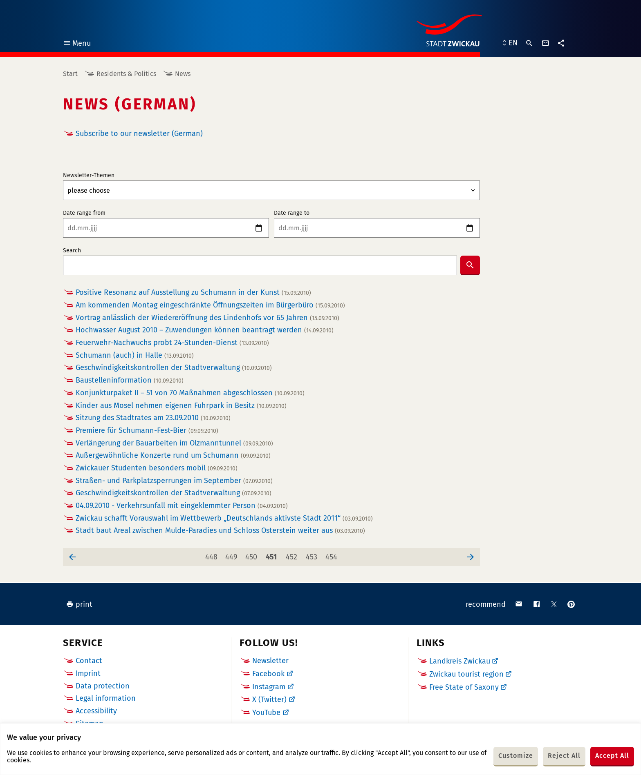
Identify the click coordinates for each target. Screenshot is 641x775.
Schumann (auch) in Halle (135, 355)
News (183, 74)
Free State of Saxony (464, 687)
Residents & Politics (126, 74)
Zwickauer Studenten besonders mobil (157, 468)
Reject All (564, 755)
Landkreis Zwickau (459, 661)
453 (312, 554)
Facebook (268, 673)
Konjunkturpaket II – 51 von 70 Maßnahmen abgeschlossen (190, 393)
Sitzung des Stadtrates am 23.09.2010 (153, 418)
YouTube (266, 712)
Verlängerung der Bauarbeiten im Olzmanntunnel (174, 443)
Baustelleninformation (130, 380)
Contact (89, 660)
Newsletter (270, 660)
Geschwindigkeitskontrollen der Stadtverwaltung (174, 367)
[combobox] (260, 265)
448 (212, 554)
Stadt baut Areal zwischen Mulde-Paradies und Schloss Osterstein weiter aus (220, 530)
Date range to (291, 213)
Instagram (268, 686)
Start (70, 74)
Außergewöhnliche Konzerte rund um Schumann (173, 455)
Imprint (88, 673)
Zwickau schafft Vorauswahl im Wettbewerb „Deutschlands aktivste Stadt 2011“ (224, 518)
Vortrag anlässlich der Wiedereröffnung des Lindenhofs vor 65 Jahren (207, 318)
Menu (77, 44)
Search (72, 250)
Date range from (84, 213)
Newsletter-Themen (88, 175)
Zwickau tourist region (466, 674)
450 (252, 554)
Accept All (612, 755)
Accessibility (96, 710)
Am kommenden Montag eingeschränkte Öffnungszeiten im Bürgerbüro (210, 305)
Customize (515, 755)
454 (333, 554)
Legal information (106, 698)
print (79, 604)
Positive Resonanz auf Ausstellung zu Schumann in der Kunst (193, 292)
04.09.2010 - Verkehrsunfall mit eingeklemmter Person (182, 505)
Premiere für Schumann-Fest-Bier (147, 430)
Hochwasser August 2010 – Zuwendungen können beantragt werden (205, 330)
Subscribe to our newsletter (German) (139, 133)
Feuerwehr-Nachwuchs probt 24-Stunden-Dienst (172, 343)
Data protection (103, 685)
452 (292, 554)
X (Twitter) (269, 699)
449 (232, 554)
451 (272, 554)
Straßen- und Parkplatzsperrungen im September (174, 481)
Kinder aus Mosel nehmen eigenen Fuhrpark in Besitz (181, 405)
